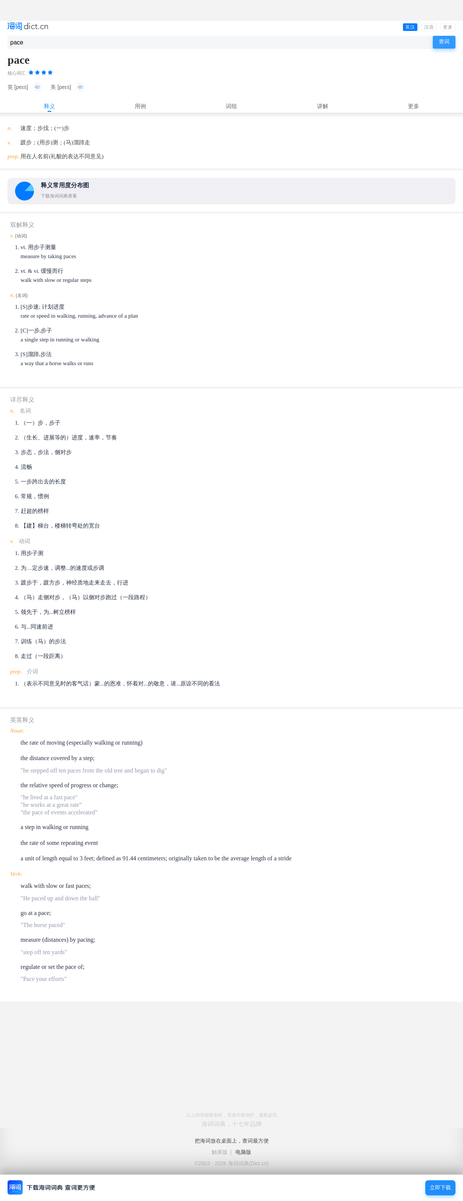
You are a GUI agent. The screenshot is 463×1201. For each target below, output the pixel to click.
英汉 (410, 27)
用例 (140, 106)
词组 (231, 106)
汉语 (429, 27)
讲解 (322, 106)
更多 (448, 27)
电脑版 (243, 1152)
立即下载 (440, 1187)
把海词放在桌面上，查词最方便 (232, 1141)
